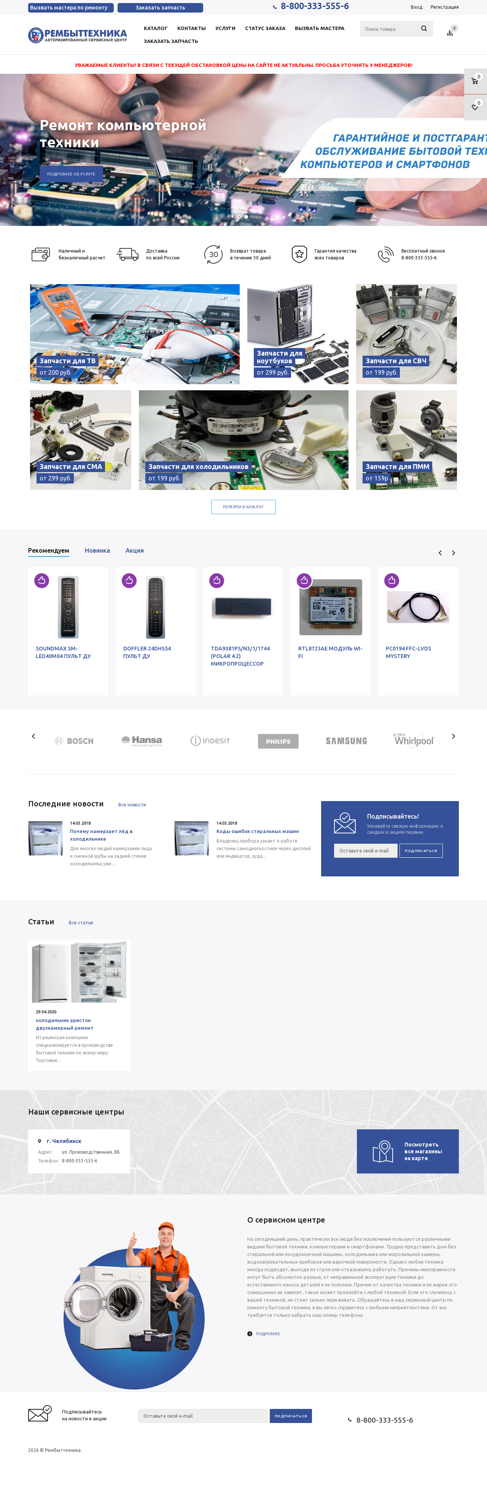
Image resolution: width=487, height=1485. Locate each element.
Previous (440, 552)
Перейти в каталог (243, 507)
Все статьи (81, 922)
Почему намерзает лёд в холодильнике (101, 834)
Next (453, 552)
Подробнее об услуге (71, 174)
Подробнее (268, 1334)
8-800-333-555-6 (315, 6)
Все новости (132, 804)
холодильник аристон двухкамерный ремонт (65, 1024)
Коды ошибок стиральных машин (257, 831)
